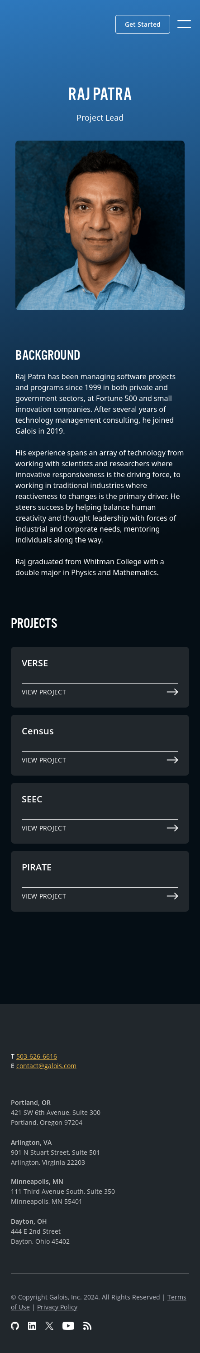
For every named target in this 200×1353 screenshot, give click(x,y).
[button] (142, 24)
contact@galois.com (46, 1065)
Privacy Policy (57, 1307)
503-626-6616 (36, 1056)
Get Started (143, 24)
